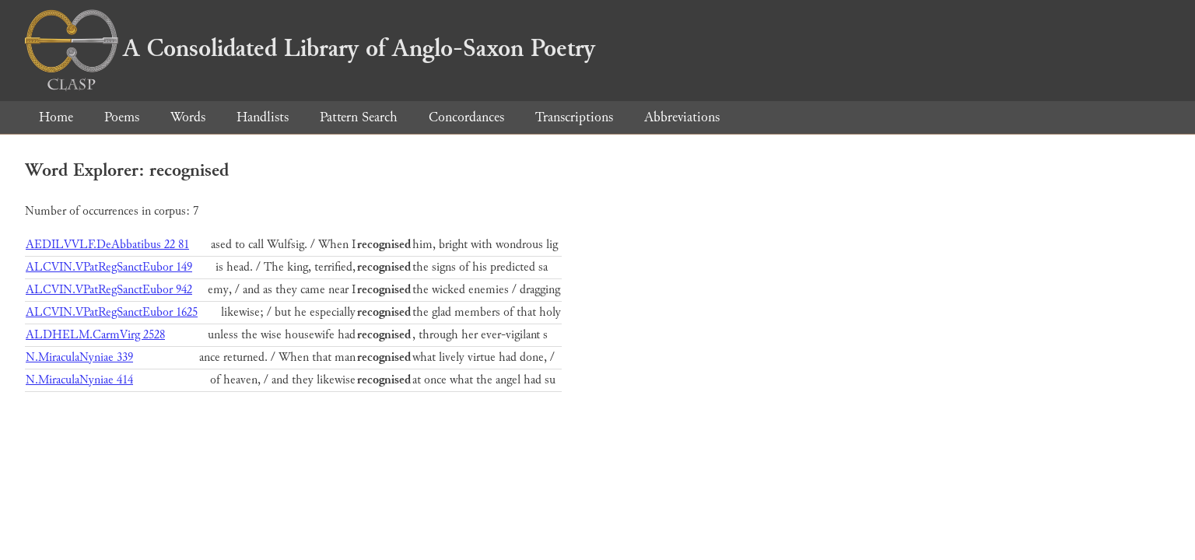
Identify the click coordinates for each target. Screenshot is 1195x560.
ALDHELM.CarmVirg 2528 (95, 335)
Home (56, 117)
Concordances (466, 117)
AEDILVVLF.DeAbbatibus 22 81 (107, 245)
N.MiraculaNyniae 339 (79, 357)
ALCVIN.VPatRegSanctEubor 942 (109, 290)
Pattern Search (359, 117)
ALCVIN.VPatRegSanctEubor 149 (109, 267)
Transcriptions (574, 117)
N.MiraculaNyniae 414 (79, 380)
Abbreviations (682, 117)
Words (187, 117)
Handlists (263, 117)
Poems (121, 117)
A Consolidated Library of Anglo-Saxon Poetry (310, 48)
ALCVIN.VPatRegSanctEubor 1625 (112, 312)
